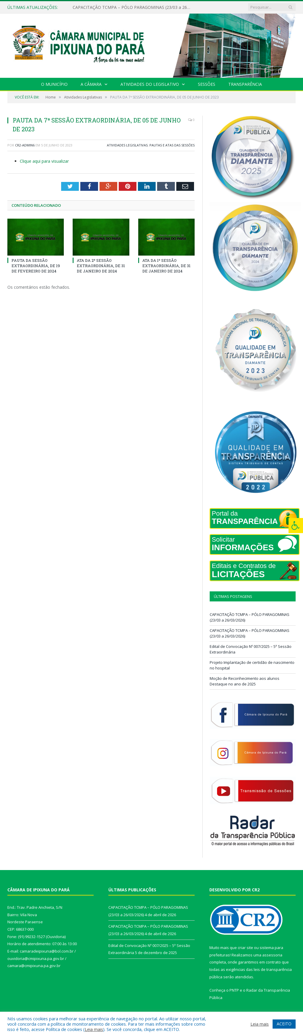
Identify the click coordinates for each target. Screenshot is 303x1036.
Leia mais (94, 1029)
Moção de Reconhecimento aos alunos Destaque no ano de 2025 (244, 681)
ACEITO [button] (284, 1024)
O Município (54, 84)
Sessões (206, 84)
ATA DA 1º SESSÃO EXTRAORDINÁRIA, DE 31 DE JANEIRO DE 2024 (166, 266)
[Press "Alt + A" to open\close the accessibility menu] (296, 525)
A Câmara (91, 84)
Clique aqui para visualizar (44, 161)
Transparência (245, 84)
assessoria (272, 955)
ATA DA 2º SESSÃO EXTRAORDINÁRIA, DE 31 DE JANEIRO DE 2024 (101, 266)
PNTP (234, 990)
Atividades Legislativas (127, 145)
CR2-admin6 (25, 145)
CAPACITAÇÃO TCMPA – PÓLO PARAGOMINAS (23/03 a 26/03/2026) (133, 7)
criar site (245, 947)
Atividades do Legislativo (149, 84)
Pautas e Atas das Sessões (172, 145)
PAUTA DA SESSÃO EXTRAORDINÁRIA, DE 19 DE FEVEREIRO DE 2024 (36, 266)
